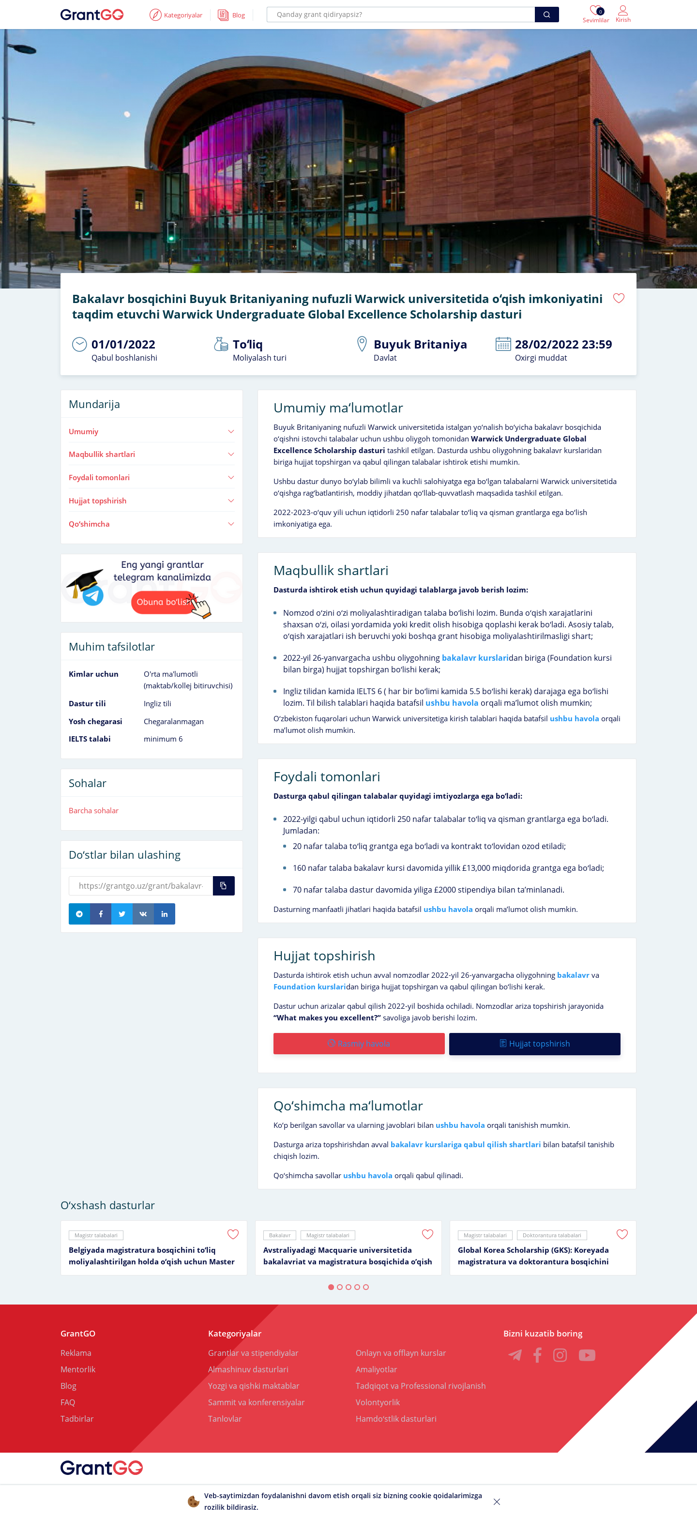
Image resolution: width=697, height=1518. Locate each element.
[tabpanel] (154, 1246)
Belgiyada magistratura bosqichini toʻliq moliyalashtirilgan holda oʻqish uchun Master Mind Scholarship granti (152, 1255)
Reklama (76, 1351)
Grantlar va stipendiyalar (253, 1351)
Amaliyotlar (376, 1368)
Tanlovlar (225, 1417)
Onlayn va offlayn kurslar (401, 1351)
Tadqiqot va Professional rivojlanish (421, 1384)
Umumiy (152, 431)
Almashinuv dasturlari (248, 1368)
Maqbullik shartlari (152, 454)
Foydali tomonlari (152, 477)
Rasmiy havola (359, 1043)
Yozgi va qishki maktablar (254, 1384)
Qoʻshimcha (152, 523)
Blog (68, 1384)
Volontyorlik (378, 1401)
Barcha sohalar (94, 810)
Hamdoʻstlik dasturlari (396, 1417)
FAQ (68, 1401)
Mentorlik (78, 1368)
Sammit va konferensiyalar (256, 1401)
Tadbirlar (77, 1417)
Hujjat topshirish (152, 500)
